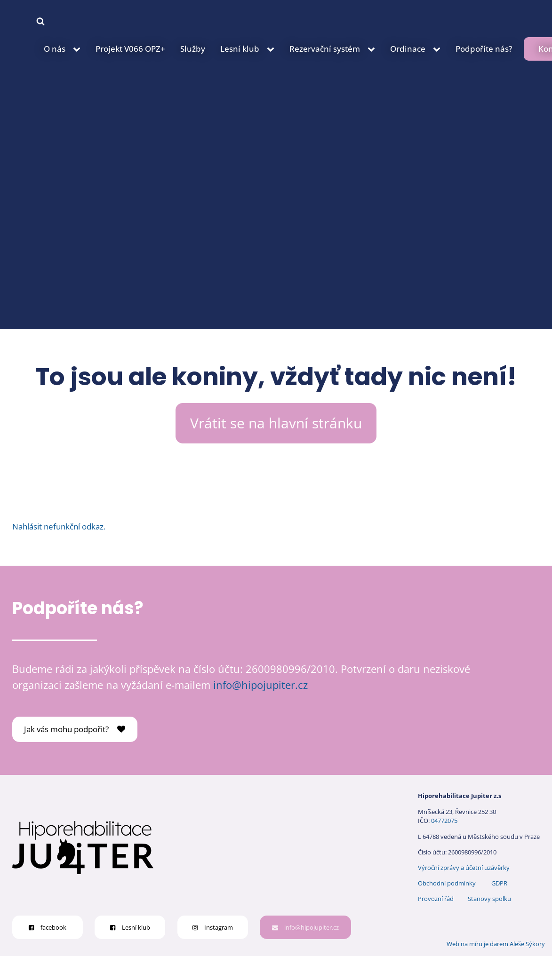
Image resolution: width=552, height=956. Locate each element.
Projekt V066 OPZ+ (130, 48)
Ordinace (407, 48)
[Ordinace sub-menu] (438, 49)
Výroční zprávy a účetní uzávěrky (464, 867)
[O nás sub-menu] (78, 49)
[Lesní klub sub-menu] (272, 49)
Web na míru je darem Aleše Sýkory (496, 944)
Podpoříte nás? (484, 48)
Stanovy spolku (489, 898)
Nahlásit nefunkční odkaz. (58, 526)
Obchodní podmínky (447, 883)
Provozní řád (436, 898)
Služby (192, 48)
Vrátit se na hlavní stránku (276, 423)
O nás (54, 48)
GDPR (499, 883)
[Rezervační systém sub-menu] (373, 49)
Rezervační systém (324, 48)
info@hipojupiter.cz (260, 685)
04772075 (444, 820)
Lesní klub (239, 48)
